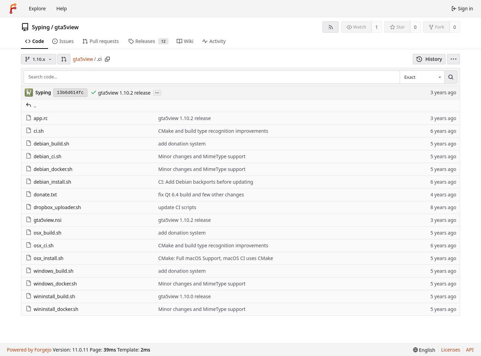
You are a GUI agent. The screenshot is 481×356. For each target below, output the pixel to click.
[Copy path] (107, 59)
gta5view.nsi (43, 220)
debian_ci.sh (43, 156)
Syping (41, 27)
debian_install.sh (48, 182)
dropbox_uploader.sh (53, 207)
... (157, 92)
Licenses (450, 349)
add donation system (182, 143)
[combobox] (422, 77)
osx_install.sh (44, 258)
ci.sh (35, 131)
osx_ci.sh (40, 245)
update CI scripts (177, 207)
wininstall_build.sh (50, 296)
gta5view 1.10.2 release (124, 92)
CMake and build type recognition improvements (213, 131)
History (429, 59)
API (469, 349)
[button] (63, 59)
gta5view (67, 27)
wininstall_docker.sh (52, 309)
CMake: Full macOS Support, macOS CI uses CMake (215, 258)
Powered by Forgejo (29, 349)
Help (61, 8)
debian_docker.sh (49, 169)
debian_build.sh (47, 143)
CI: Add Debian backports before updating (205, 182)
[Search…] (450, 77)
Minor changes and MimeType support (201, 156)
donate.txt (41, 194)
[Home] (13, 8)
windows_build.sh (49, 271)
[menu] (453, 59)
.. (31, 105)
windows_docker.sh (51, 283)
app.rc (37, 118)
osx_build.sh (43, 232)
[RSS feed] (330, 27)
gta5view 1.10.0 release (184, 296)
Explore (37, 8)
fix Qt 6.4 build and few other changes (201, 194)
